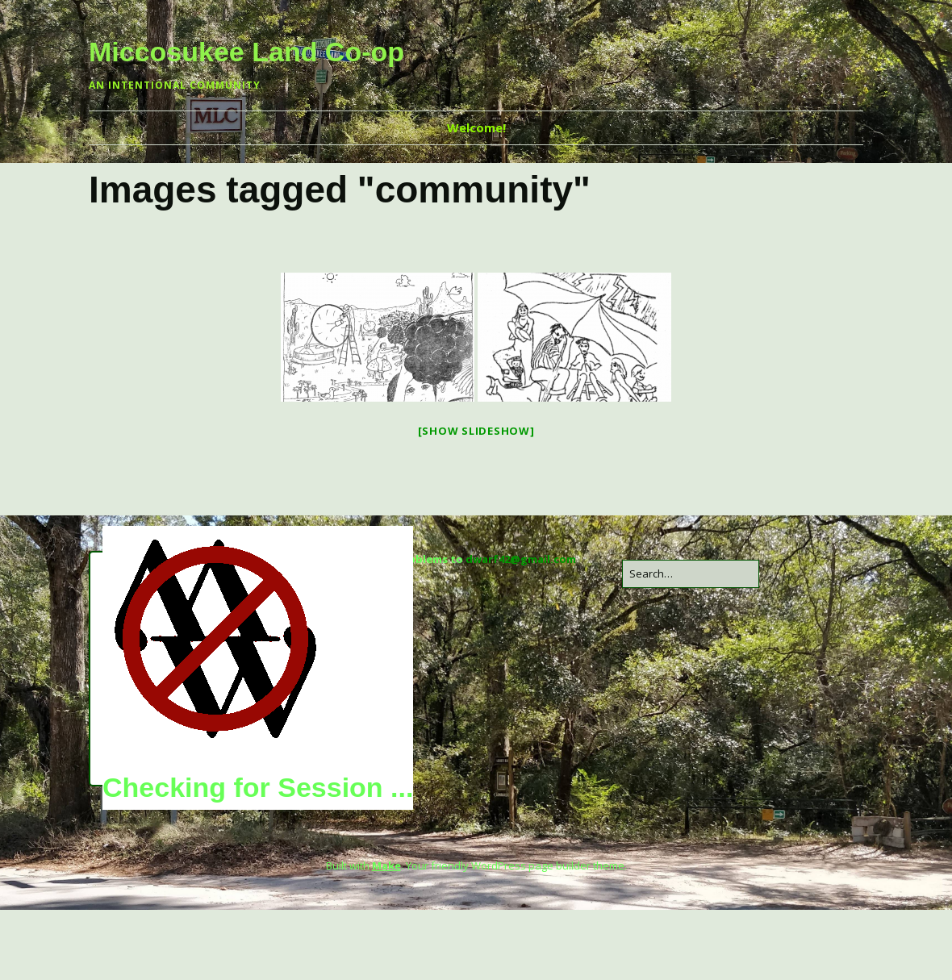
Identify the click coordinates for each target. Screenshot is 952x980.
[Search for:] (690, 574)
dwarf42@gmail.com (521, 559)
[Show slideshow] (476, 430)
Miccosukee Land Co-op (246, 51)
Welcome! (476, 127)
